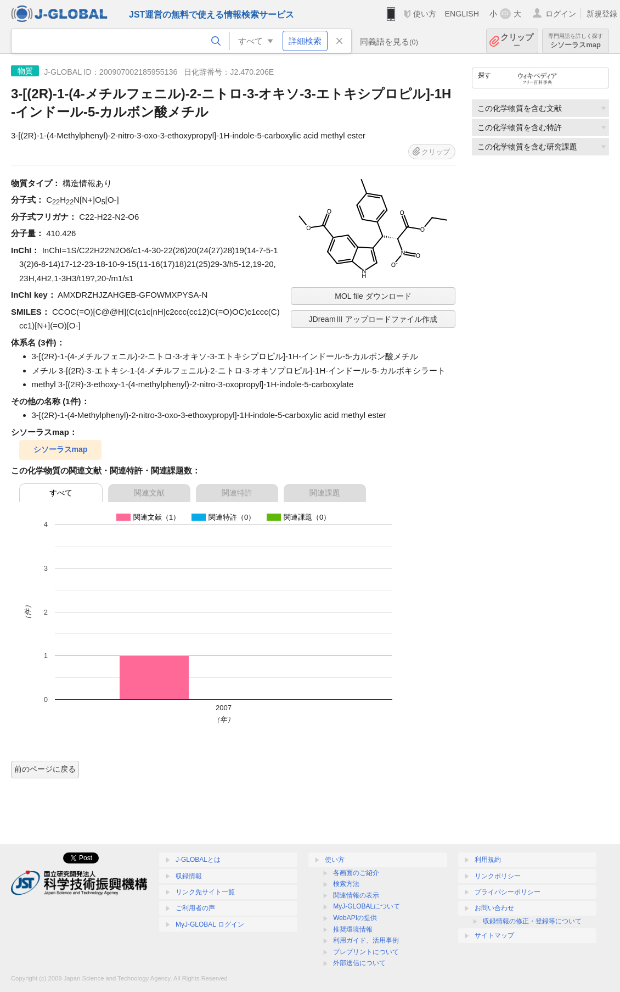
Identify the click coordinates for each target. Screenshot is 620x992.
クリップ (516, 40)
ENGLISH (461, 13)
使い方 (424, 13)
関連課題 (324, 492)
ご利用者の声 (195, 908)
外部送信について (359, 963)
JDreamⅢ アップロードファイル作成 (373, 319)
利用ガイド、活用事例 (366, 940)
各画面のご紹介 (356, 873)
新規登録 (602, 13)
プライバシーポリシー (507, 892)
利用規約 (488, 859)
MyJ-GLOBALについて (366, 906)
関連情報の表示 (356, 895)
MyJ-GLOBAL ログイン (210, 924)
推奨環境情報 (353, 929)
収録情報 (189, 876)
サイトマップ (494, 935)
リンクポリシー (498, 876)
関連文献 (149, 492)
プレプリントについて (366, 952)
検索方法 (346, 884)
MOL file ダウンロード (373, 296)
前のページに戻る (45, 769)
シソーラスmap (575, 41)
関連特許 (237, 492)
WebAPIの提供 (355, 918)
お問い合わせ (494, 908)
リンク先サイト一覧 (205, 892)
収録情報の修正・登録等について (532, 921)
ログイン (560, 13)
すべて (60, 492)
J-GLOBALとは (198, 859)
